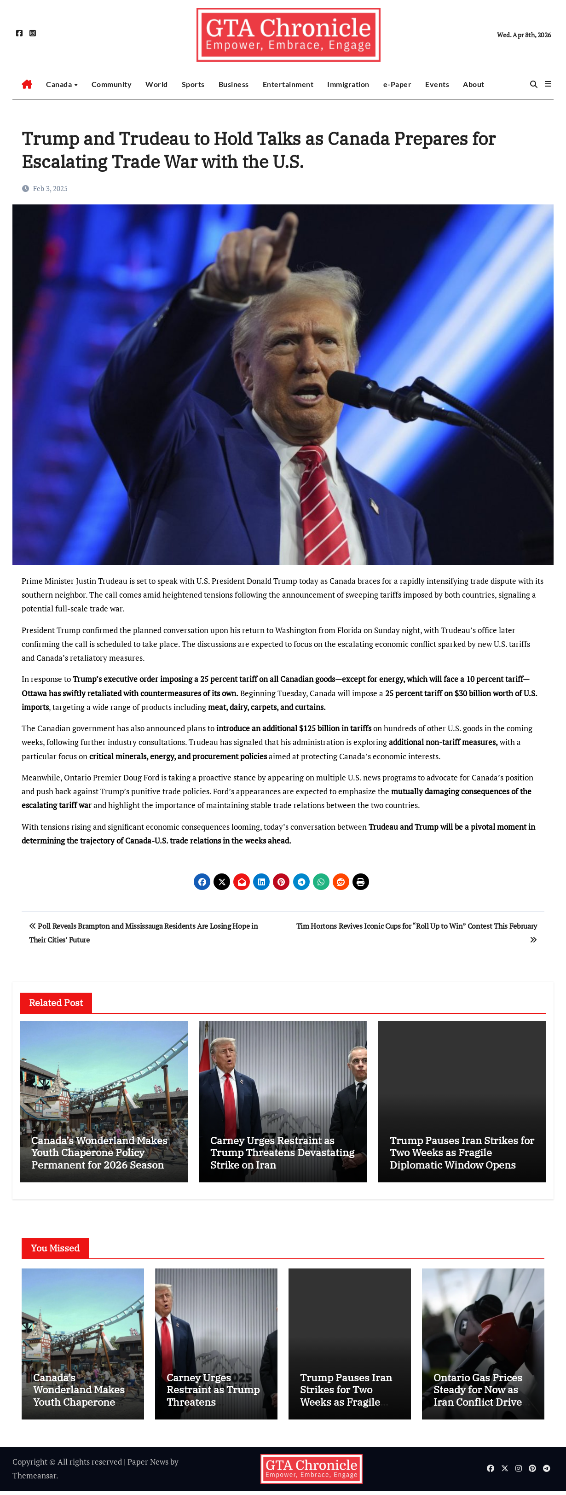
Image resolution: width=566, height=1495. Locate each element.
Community (112, 84)
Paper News (147, 1465)
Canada (60, 84)
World (156, 84)
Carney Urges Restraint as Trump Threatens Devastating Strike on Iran (282, 1152)
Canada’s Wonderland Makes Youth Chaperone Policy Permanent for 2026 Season (99, 1152)
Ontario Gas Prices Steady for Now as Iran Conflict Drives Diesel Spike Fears (480, 1400)
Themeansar (34, 1479)
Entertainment (288, 84)
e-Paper (397, 84)
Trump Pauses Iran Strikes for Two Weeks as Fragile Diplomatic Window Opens (462, 1152)
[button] (548, 83)
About (474, 84)
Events (437, 84)
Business (234, 84)
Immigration (348, 84)
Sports (193, 84)
